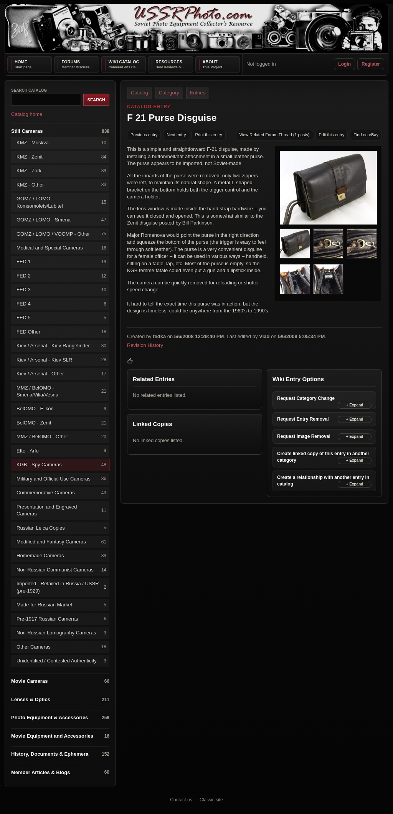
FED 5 (61, 318)
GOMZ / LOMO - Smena (61, 219)
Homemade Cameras (61, 556)
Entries (197, 93)
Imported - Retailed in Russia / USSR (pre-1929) (61, 587)
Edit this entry (332, 134)
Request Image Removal (303, 436)
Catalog (139, 93)
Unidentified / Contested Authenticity (61, 660)
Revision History (145, 345)
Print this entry (208, 134)
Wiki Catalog (124, 61)
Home (21, 61)
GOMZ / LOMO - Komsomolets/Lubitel (61, 202)
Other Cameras (61, 647)
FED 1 (61, 262)
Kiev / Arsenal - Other (61, 373)
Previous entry (143, 134)
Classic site (211, 799)
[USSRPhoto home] (196, 28)
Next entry (176, 134)
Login (344, 64)
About (210, 61)
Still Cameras (60, 131)
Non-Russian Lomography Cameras (61, 632)
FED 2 (61, 275)
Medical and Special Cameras (61, 247)
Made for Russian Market (61, 604)
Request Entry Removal (303, 419)
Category (169, 93)
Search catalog (29, 90)
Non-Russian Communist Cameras (61, 569)
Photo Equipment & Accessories (60, 718)
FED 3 (61, 290)
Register (371, 64)
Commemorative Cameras (61, 492)
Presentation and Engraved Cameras (61, 510)
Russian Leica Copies (61, 528)
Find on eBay (365, 134)
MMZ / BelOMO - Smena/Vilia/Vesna (61, 391)
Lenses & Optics (60, 699)
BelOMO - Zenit (61, 422)
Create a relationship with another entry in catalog (323, 481)
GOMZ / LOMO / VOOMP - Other (61, 234)
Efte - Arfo (61, 450)
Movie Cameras (60, 681)
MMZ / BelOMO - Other (61, 437)
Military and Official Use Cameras (61, 479)
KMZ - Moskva (61, 143)
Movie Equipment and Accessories (60, 736)
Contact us (181, 799)
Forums (70, 61)
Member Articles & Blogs (60, 772)
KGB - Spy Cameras (61, 465)
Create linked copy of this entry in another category (323, 457)
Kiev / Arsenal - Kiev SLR (61, 360)
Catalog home (26, 114)
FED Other (61, 332)
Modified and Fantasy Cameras (61, 541)
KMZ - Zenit (61, 157)
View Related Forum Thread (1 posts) (274, 134)
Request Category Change (306, 398)
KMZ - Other (61, 185)
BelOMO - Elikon (61, 409)
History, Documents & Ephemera (60, 754)
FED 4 (61, 304)
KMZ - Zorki (61, 171)
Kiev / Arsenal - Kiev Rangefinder (61, 345)
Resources (168, 61)
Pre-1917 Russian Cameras (61, 619)
